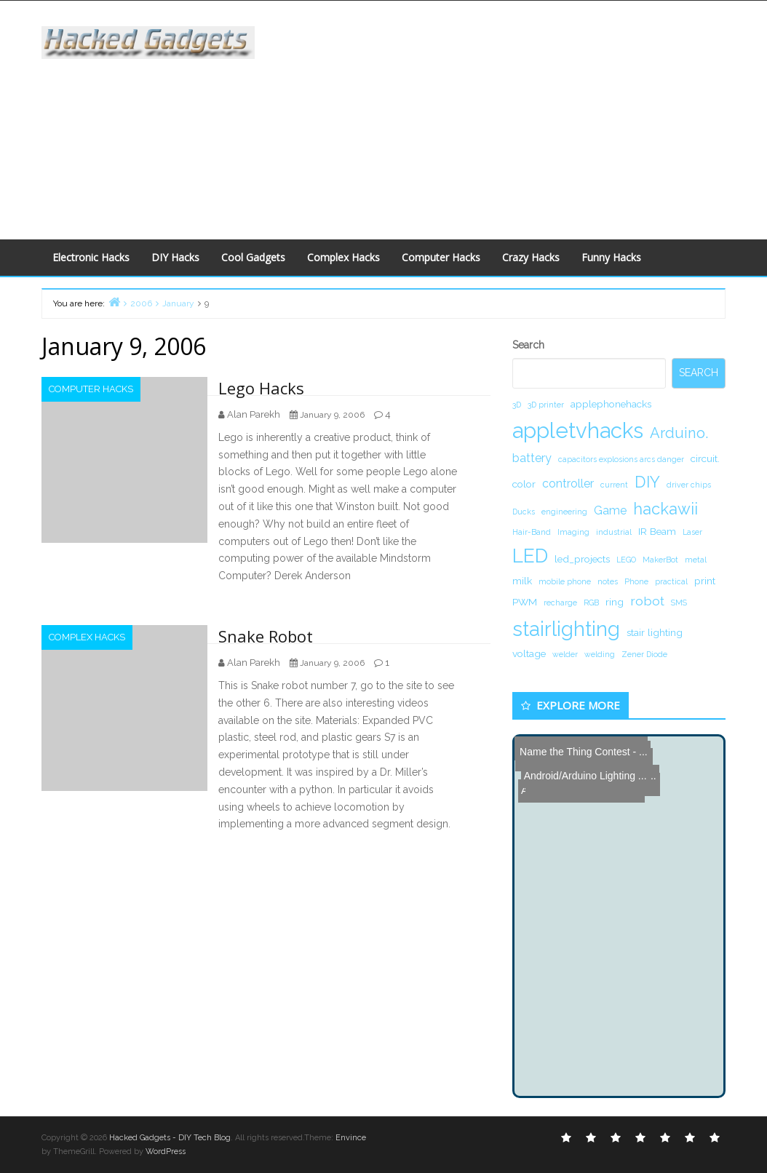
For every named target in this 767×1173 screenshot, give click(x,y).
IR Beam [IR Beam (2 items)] (657, 531)
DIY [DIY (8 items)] (647, 481)
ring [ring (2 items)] (614, 602)
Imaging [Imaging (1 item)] (573, 532)
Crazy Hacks (531, 257)
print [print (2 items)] (704, 580)
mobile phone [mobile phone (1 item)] (565, 581)
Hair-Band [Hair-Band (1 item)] (531, 532)
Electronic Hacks (91, 257)
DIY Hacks (175, 257)
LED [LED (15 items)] (530, 555)
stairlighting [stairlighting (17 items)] (566, 628)
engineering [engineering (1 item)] (564, 511)
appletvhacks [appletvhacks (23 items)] (577, 430)
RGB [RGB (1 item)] (591, 602)
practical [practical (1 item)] (671, 581)
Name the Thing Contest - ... (581, 748)
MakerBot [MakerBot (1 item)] (660, 559)
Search (528, 345)
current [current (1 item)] (614, 484)
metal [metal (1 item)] (696, 559)
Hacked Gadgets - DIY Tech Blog (170, 1137)
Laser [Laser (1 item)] (692, 532)
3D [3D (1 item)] (516, 404)
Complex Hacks (343, 257)
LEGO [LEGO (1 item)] (626, 559)
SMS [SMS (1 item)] (679, 602)
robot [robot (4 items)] (647, 600)
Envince (350, 1137)
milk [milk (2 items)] (522, 580)
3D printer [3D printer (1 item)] (546, 404)
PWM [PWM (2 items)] (524, 602)
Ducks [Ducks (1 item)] (523, 511)
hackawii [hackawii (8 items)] (665, 508)
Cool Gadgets (253, 257)
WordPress (166, 1151)
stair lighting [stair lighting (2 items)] (655, 632)
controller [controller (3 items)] (568, 483)
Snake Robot (265, 636)
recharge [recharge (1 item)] (560, 602)
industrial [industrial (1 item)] (614, 532)
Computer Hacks (441, 257)
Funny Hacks (611, 257)
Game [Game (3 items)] (610, 510)
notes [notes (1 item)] (607, 581)
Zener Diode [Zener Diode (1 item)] (644, 654)
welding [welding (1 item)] (599, 654)
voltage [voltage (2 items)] (529, 653)
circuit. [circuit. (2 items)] (705, 458)
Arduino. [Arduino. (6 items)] (679, 433)
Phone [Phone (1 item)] (636, 581)
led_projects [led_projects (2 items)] (582, 559)
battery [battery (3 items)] (532, 458)
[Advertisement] (521, 117)
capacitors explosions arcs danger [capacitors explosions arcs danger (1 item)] (621, 459)
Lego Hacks (261, 388)
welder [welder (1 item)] (565, 654)
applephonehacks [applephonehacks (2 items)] (611, 404)
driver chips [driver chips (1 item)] (689, 484)
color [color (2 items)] (524, 484)
